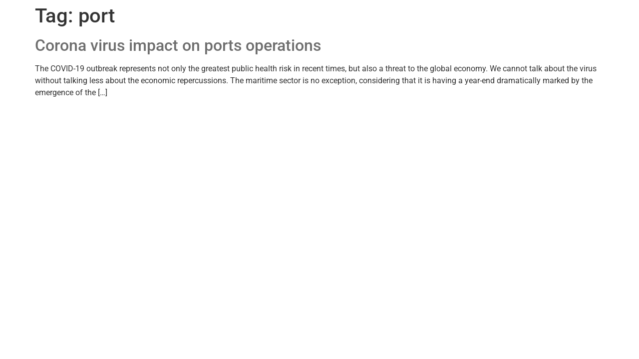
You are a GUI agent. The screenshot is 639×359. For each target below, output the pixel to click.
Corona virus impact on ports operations (178, 45)
